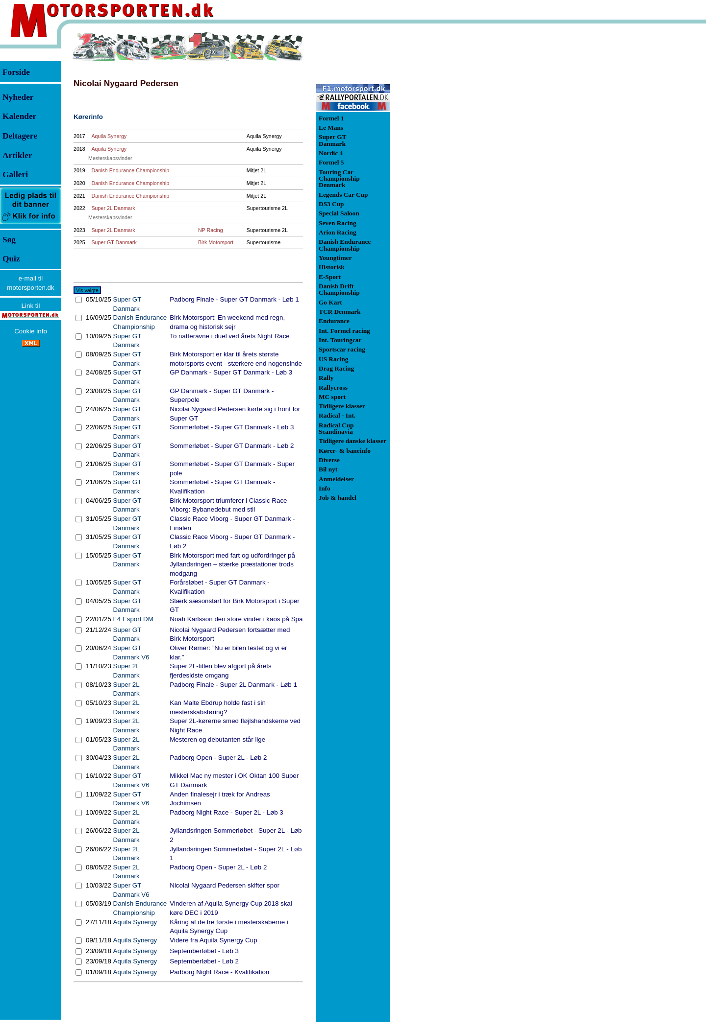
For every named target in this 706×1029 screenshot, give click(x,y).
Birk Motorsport (215, 242)
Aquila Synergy (109, 136)
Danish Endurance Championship (131, 170)
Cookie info (30, 331)
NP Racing (210, 230)
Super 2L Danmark (113, 208)
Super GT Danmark (114, 242)
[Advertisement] (441, 178)
